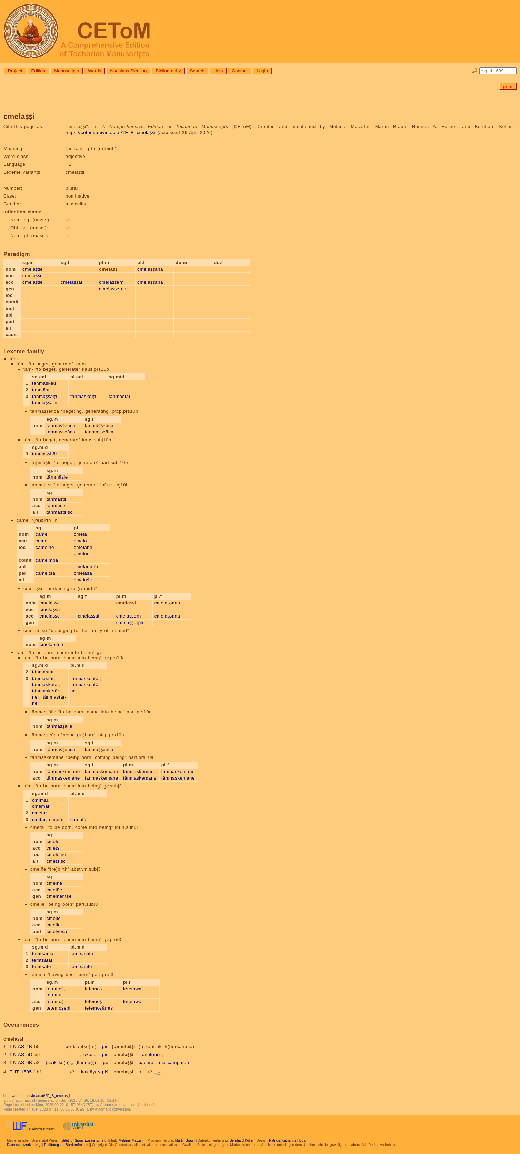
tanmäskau (44, 383)
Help (218, 70)
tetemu (54, 994)
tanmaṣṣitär (44, 453)
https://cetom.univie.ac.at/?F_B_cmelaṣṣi (111, 132)
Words (94, 70)
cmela (80, 534)
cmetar (39, 812)
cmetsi (54, 841)
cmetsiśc (56, 861)
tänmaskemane (63, 771)
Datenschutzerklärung (23, 1145)
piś (105, 1046)
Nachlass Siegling (128, 70)
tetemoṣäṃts (99, 1008)
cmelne (82, 553)
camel (42, 534)
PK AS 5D (21, 1054)
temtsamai (43, 953)
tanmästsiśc (60, 512)
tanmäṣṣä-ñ (44, 402)
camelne (45, 547)
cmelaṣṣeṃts (113, 288)
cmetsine (56, 854)
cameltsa (45, 573)
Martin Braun (185, 1140)
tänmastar (43, 671)
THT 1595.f (22, 1071)
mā (162, 1062)
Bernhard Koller (241, 1140)
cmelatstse (51, 644)
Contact (240, 70)
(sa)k (51, 1062)
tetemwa (132, 988)
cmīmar (40, 800)
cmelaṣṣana (150, 269)
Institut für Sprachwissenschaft (82, 1140)
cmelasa (83, 573)
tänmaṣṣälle (59, 726)
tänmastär (43, 678)
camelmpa (47, 560)
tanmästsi (57, 499)
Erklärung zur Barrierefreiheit (66, 1145)
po (68, 1046)
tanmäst (41, 389)
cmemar (41, 806)
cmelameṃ (86, 566)
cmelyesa (57, 931)
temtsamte (81, 953)
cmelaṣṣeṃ (111, 282)
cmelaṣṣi (123, 1054)
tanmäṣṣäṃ (44, 396)
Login (262, 70)
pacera (146, 1062)
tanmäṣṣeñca (61, 425)
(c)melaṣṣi (123, 1046)
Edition (38, 70)
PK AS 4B (21, 1046)
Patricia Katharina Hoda (287, 1140)
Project (15, 70)
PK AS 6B (21, 1062)
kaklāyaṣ (90, 1071)
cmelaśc (83, 579)
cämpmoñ (178, 1062)
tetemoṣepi (59, 1008)
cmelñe (54, 883)
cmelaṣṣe (32, 269)
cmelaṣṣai (71, 282)
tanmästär (120, 396)
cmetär (56, 819)
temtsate (41, 966)
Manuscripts (66, 70)
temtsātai (42, 960)
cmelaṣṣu (32, 275)
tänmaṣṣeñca (61, 749)
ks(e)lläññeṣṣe (78, 1062)
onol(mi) (151, 1054)
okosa (90, 1054)
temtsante (81, 966)
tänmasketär (45, 684)
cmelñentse (59, 896)
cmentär (79, 819)
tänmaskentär (85, 678)
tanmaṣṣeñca (61, 431)
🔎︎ (475, 70)
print (508, 86)
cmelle (54, 918)
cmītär (39, 819)
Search (197, 70)
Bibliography (168, 70)
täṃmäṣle (57, 477)
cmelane (83, 547)
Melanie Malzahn (132, 1140)
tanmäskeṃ (83, 396)
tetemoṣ (55, 988)
